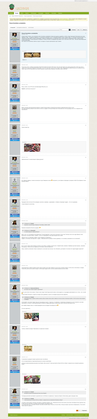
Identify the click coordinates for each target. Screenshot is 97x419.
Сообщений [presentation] (12, 27)
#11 (85, 265)
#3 (85, 84)
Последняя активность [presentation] (22, 27)
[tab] (12, 27)
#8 (85, 200)
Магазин (47, 13)
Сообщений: (13, 45)
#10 (85, 243)
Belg (15, 225)
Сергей (14, 70)
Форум (16, 13)
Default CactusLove (14, 415)
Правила (60, 13)
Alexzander (14, 38)
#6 (85, 157)
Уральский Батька (14, 184)
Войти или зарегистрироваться (81, 0)
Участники (53, 13)
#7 (85, 178)
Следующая (84, 410)
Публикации (33, 13)
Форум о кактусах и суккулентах (17, 15)
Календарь (40, 13)
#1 (85, 33)
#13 (85, 326)
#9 (85, 220)
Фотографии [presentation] (31, 27)
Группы (27, 13)
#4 (85, 105)
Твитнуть (15, 49)
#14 (85, 357)
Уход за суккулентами (28, 15)
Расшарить (15, 47)
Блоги (22, 13)
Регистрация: (14, 43)
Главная (11, 13)
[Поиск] (64, 30)
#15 (85, 389)
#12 (85, 285)
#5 (85, 125)
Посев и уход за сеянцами (37, 15)
